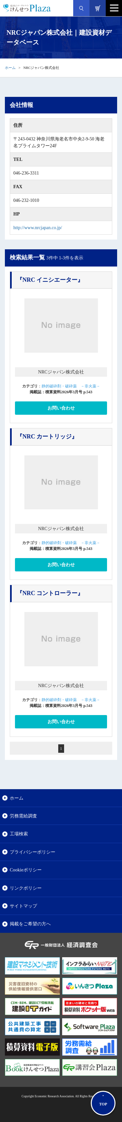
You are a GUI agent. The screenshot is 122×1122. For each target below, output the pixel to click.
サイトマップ (23, 905)
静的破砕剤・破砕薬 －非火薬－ (71, 386)
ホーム (10, 68)
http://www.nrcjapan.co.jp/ (37, 227)
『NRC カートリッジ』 (47, 436)
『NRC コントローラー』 (50, 593)
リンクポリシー (26, 888)
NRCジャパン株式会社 (61, 372)
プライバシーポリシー (32, 852)
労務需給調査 (23, 815)
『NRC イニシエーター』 (50, 280)
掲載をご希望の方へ (30, 923)
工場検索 (19, 833)
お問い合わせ (61, 408)
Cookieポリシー (26, 869)
